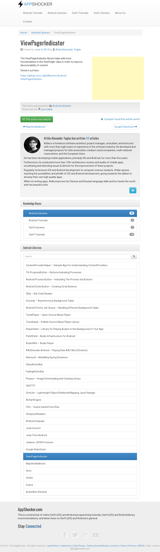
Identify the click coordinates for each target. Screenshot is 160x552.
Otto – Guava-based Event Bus (42, 407)
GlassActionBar (34, 364)
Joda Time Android (36, 435)
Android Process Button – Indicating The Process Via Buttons (59, 279)
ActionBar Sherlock (36, 492)
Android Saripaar (35, 421)
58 (87, 138)
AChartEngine (33, 399)
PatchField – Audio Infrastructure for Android (50, 336)
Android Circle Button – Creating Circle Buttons (51, 286)
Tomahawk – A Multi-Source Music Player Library (52, 322)
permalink (47, 109)
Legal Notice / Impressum (59, 546)
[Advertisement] (118, 78)
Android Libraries (57, 13)
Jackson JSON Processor (39, 442)
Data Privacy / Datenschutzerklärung (90, 546)
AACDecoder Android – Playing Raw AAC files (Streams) (57, 350)
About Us (120, 13)
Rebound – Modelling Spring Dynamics (47, 357)
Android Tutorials (32, 13)
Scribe (29, 477)
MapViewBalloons (34, 126)
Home (23, 32)
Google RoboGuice (125, 126)
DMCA (141, 546)
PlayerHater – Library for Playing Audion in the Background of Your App (64, 329)
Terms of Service (128, 546)
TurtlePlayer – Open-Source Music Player (48, 314)
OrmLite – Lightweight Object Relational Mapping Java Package (60, 392)
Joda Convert (33, 428)
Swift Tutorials (80, 13)
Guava (29, 484)
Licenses (114, 546)
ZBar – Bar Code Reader (39, 293)
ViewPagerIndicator (36, 456)
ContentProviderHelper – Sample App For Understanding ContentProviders (66, 265)
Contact (27, 21)
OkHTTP (30, 385)
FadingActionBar (35, 371)
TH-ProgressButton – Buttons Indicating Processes (53, 272)
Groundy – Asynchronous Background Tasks (50, 300)
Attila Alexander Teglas (68, 49)
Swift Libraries (102, 13)
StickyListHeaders (35, 414)
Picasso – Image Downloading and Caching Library (53, 378)
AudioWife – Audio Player (40, 343)
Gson (28, 470)
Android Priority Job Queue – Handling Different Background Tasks (62, 307)
